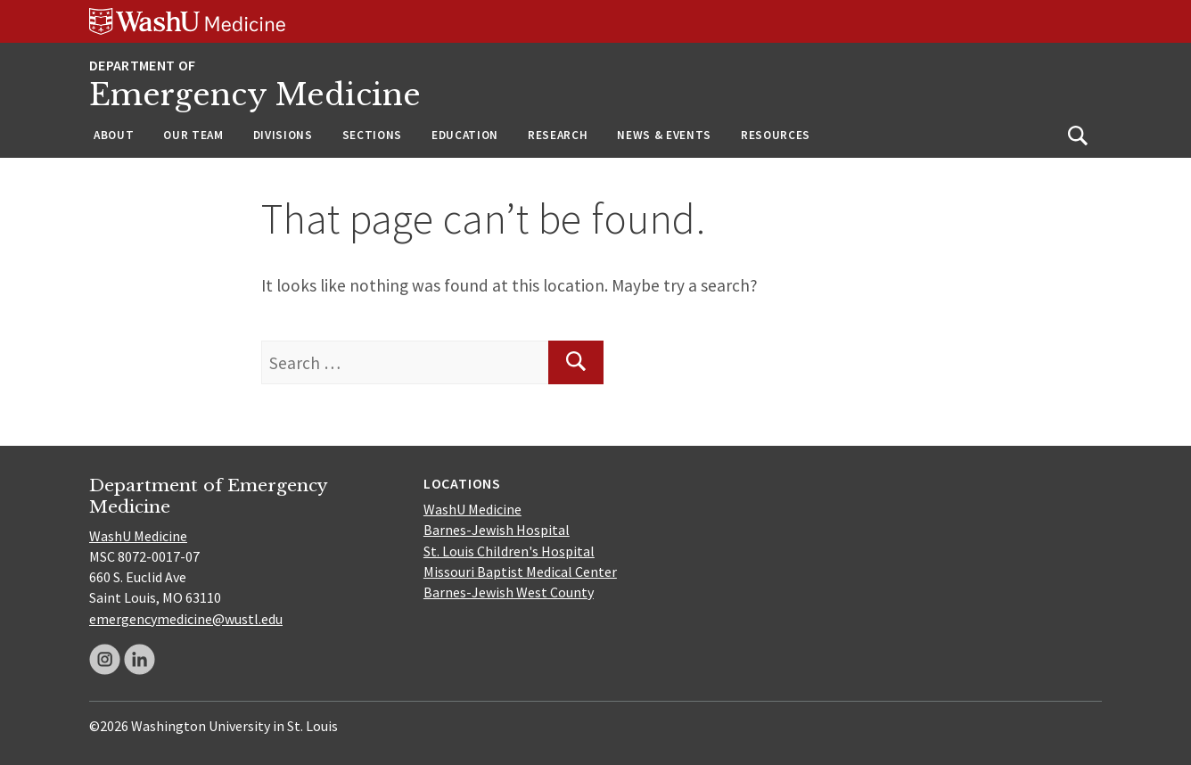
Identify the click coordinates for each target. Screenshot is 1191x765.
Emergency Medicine (255, 95)
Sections (372, 135)
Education (464, 135)
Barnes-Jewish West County (508, 592)
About (114, 135)
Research (557, 135)
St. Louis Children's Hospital (509, 551)
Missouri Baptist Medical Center (520, 571)
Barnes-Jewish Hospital (496, 530)
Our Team (193, 135)
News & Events (664, 135)
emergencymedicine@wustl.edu (186, 619)
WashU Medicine (138, 536)
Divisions (283, 135)
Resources (775, 135)
